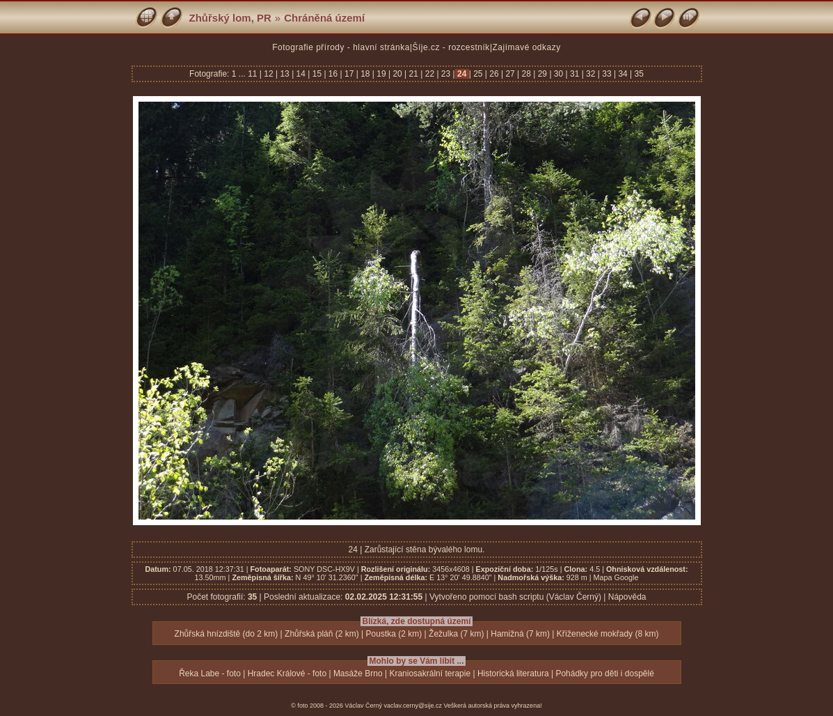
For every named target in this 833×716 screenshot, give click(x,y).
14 (301, 74)
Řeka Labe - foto (210, 673)
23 (446, 74)
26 (494, 74)
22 (429, 74)
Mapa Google (616, 577)
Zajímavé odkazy (527, 47)
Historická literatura (513, 673)
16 (333, 74)
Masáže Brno (358, 673)
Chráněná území (324, 18)
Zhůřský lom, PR (230, 18)
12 (269, 74)
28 (526, 74)
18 (365, 74)
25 (478, 74)
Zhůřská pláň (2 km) (322, 634)
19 (381, 74)
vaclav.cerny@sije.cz (413, 705)
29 (542, 74)
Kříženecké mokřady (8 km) (608, 634)
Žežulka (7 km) (456, 634)
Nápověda (627, 597)
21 (413, 74)
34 (623, 74)
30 (559, 74)
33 (607, 74)
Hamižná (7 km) (520, 634)
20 (397, 74)
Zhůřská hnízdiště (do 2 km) (226, 634)
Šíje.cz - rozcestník (451, 47)
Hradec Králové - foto (287, 673)
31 (575, 74)
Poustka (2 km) (394, 634)
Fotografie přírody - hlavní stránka (341, 47)
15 (317, 74)
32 (591, 74)
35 (638, 74)
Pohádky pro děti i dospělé (604, 673)
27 (510, 74)
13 (285, 74)
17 (349, 74)
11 (254, 74)
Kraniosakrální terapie (429, 673)
